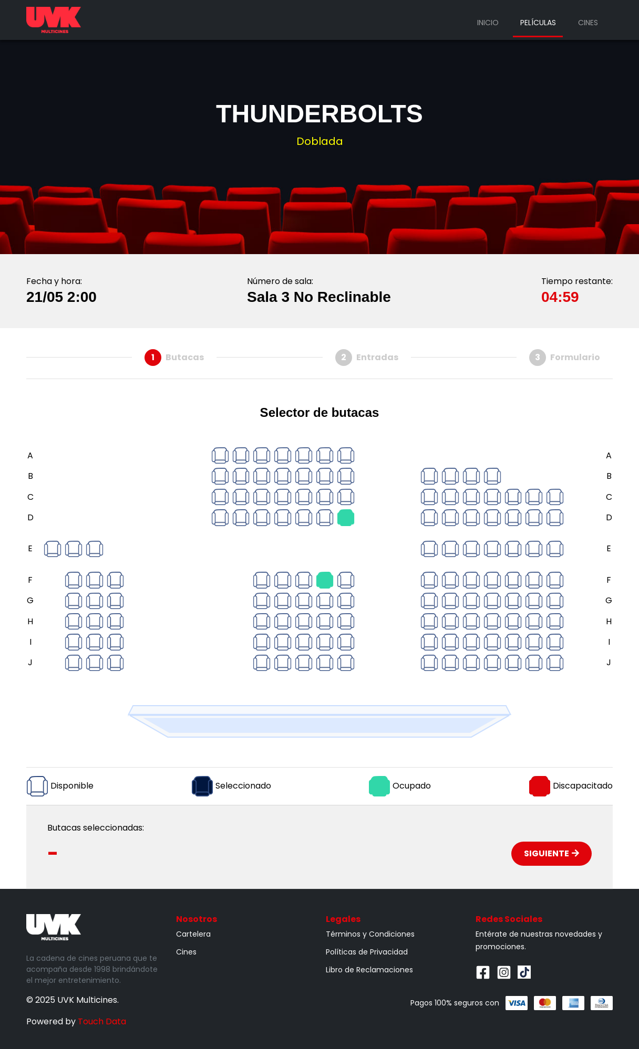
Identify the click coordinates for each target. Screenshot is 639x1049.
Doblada (319, 141)
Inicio (488, 22)
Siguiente (551, 853)
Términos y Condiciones (370, 934)
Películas (538, 22)
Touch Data (102, 1021)
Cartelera (193, 934)
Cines (588, 22)
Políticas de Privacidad (367, 952)
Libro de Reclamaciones (369, 969)
